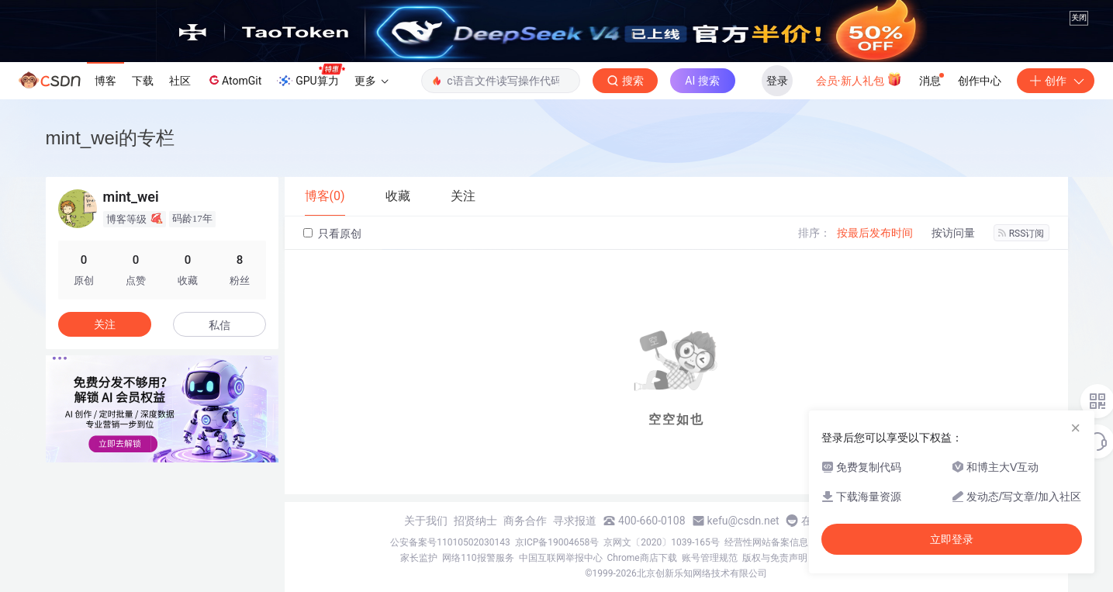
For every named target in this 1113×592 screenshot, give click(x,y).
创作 (1055, 80)
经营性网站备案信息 (766, 542)
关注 (105, 324)
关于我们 (426, 520)
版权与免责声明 (774, 557)
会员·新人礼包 (859, 79)
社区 (180, 80)
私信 (219, 325)
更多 (371, 80)
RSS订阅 (1021, 233)
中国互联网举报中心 (561, 557)
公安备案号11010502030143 (450, 542)
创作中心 (979, 80)
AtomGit (233, 80)
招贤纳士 (475, 520)
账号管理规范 (710, 557)
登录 (777, 80)
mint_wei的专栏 (110, 137)
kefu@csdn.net (743, 520)
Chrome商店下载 (642, 557)
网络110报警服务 (477, 557)
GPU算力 (310, 76)
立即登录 (951, 539)
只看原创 (332, 233)
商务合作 (525, 520)
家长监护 (418, 557)
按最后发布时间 (875, 233)
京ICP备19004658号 (557, 542)
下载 (143, 80)
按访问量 (953, 233)
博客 (105, 80)
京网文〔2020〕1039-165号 (661, 542)
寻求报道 (574, 520)
